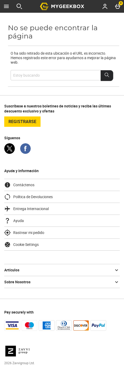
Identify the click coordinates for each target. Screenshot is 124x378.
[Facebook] (25, 152)
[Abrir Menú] (6, 6)
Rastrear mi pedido (24, 232)
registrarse (22, 121)
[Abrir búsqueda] (19, 6)
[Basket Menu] (117, 6)
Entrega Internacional (26, 209)
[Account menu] (105, 6)
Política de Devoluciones (28, 197)
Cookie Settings (21, 244)
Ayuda (14, 221)
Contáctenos (19, 185)
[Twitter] (9, 152)
